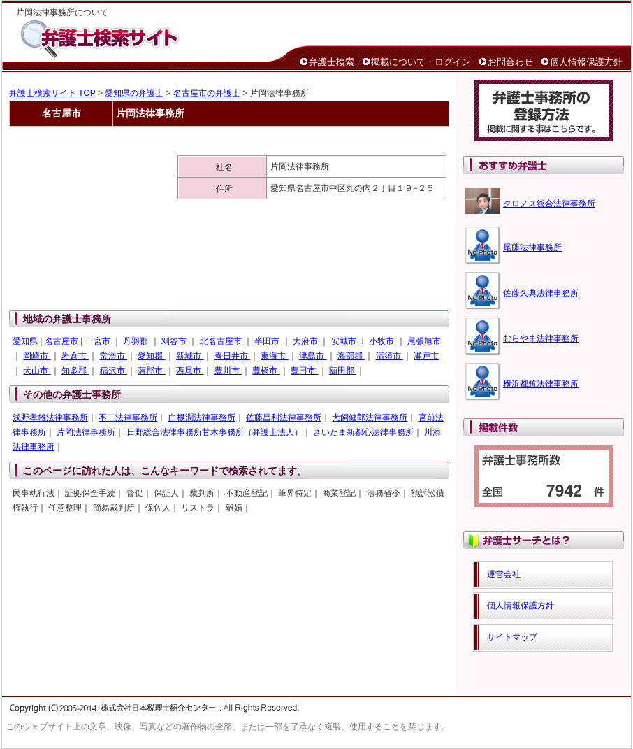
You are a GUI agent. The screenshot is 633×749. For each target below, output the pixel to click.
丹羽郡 (136, 341)
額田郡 (342, 371)
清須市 (389, 356)
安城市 (344, 341)
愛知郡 (151, 356)
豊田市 (304, 371)
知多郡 (75, 371)
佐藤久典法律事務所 (541, 293)
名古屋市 (62, 341)
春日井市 (232, 356)
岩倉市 (75, 356)
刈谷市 (175, 341)
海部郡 (351, 356)
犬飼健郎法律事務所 (369, 417)
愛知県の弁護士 (134, 93)
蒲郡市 (151, 371)
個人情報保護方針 (586, 62)
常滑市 (113, 356)
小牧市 (382, 341)
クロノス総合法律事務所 (549, 203)
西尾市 (189, 371)
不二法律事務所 (128, 417)
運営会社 (504, 574)
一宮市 (98, 341)
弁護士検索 (331, 62)
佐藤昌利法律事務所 (283, 417)
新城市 (189, 356)
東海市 (274, 356)
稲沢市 (113, 371)
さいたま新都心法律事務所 (363, 432)
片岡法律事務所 (86, 432)
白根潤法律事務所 (201, 417)
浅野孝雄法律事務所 (50, 417)
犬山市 (36, 371)
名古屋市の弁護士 (207, 93)
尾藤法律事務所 (532, 247)
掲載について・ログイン (421, 62)
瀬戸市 (426, 356)
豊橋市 (265, 371)
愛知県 (26, 341)
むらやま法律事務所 (541, 338)
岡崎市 (36, 356)
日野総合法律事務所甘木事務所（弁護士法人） (214, 432)
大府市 (306, 341)
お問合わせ (510, 62)
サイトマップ (512, 637)
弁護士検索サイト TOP (52, 93)
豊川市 (228, 371)
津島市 (312, 356)
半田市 (268, 341)
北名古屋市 (222, 341)
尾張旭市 (424, 341)
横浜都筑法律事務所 (541, 384)
